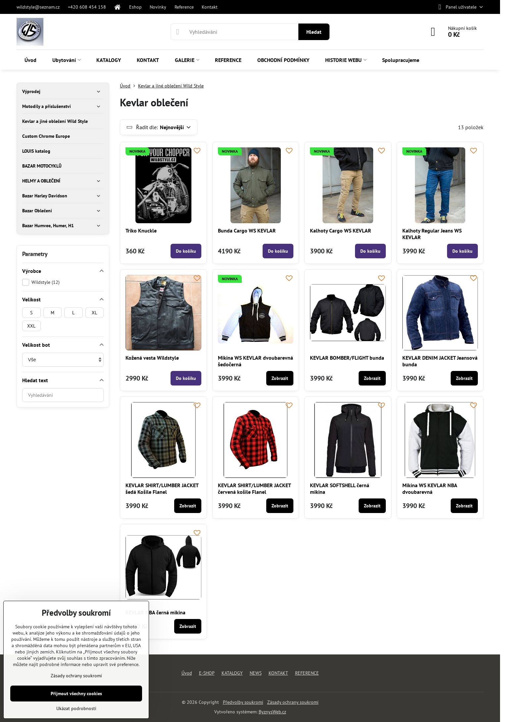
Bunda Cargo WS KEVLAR (247, 230)
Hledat (314, 31)
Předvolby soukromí (243, 702)
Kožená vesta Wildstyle (152, 357)
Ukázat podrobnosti (76, 708)
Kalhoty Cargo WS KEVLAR (340, 230)
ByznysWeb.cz (272, 712)
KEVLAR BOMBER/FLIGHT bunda (347, 357)
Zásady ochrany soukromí (293, 702)
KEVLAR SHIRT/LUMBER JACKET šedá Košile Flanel (162, 488)
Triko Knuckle (141, 230)
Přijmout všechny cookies (76, 693)
